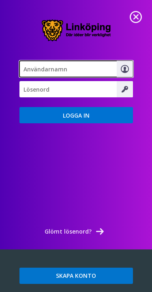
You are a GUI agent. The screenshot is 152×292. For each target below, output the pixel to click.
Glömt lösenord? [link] (68, 231)
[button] (76, 115)
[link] (136, 16)
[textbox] (76, 69)
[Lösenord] (76, 89)
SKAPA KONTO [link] (76, 275)
